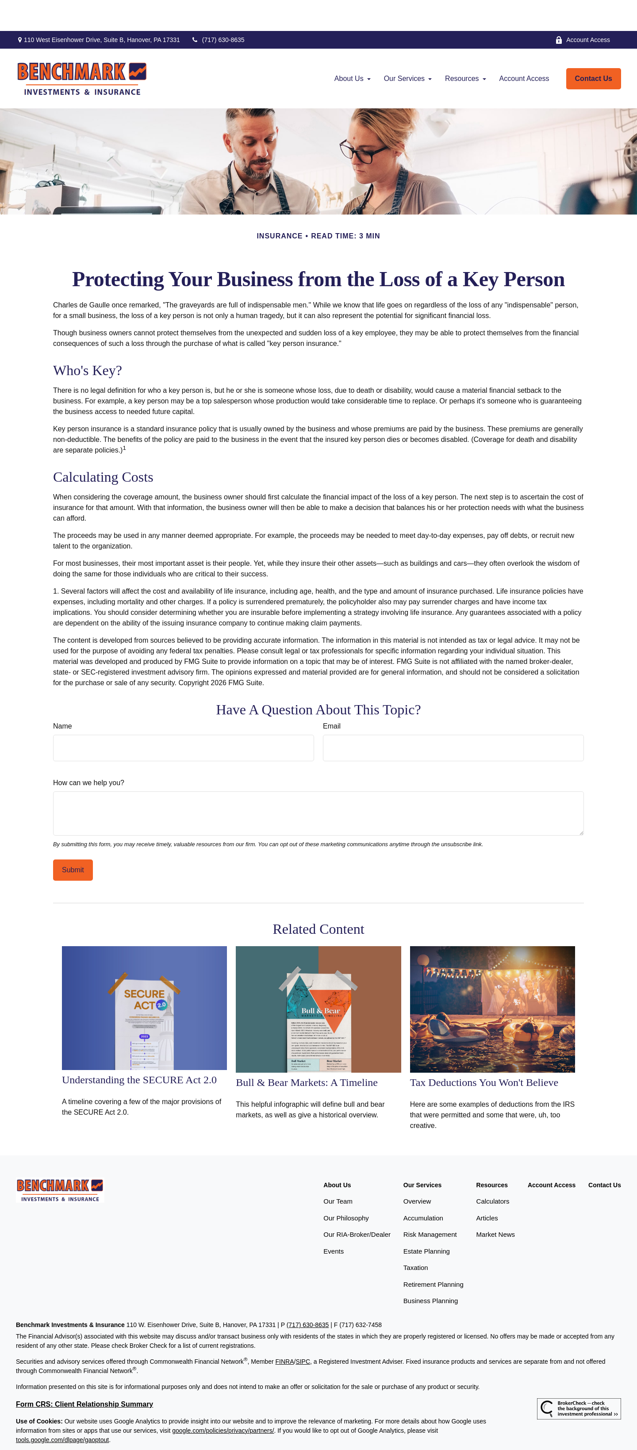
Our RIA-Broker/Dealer (357, 1203)
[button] (349, 47)
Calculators (493, 1170)
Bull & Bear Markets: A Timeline (307, 1051)
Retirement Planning (433, 1253)
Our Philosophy (346, 1187)
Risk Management (430, 1203)
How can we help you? (88, 752)
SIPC (302, 1330)
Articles (487, 1187)
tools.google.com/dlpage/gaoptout (62, 1408)
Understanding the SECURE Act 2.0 (139, 1049)
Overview (417, 1170)
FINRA (284, 1330)
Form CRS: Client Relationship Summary (84, 1373)
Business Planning (430, 1270)
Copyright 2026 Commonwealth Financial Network (163, 1434)
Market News (495, 1203)
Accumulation (423, 1187)
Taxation (415, 1236)
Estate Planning (426, 1220)
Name (62, 695)
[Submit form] (73, 839)
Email (332, 695)
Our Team (338, 1170)
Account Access (582, 9)
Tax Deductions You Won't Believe (484, 1051)
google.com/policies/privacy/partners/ (223, 1399)
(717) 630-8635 (218, 8)
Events (333, 1220)
